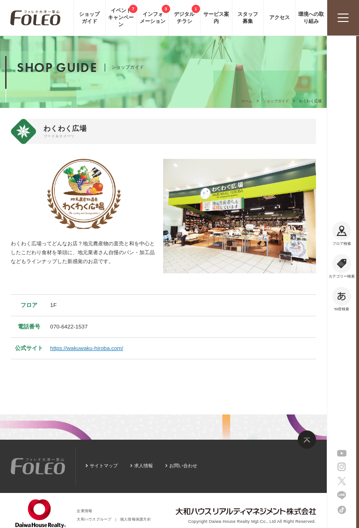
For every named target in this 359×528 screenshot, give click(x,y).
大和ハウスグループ (94, 519)
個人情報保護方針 (135, 519)
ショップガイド (276, 101)
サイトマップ (104, 465)
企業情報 (84, 511)
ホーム (246, 101)
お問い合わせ (183, 465)
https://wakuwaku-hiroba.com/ (86, 348)
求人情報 (143, 465)
